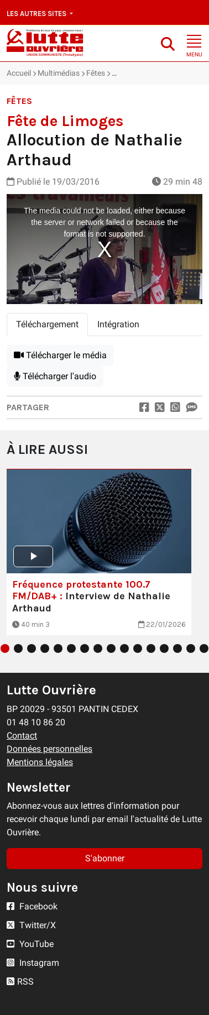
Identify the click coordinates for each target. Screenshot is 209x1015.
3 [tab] (31, 648)
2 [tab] (18, 648)
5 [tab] (58, 648)
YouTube (30, 944)
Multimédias (59, 73)
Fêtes (95, 73)
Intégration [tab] (118, 324)
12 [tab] (151, 648)
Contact (22, 735)
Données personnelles (49, 749)
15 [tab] (190, 648)
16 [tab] (204, 648)
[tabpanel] (104, 366)
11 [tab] (137, 648)
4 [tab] (44, 648)
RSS (20, 981)
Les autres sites (37, 13)
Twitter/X (31, 925)
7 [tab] (84, 648)
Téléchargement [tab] (47, 324)
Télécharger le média (60, 355)
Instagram (33, 963)
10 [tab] (124, 648)
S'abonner (104, 858)
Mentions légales (40, 762)
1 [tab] (5, 648)
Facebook (32, 906)
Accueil (19, 73)
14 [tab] (177, 648)
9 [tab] (111, 648)
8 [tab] (97, 648)
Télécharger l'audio (55, 376)
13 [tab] (164, 648)
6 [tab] (71, 648)
